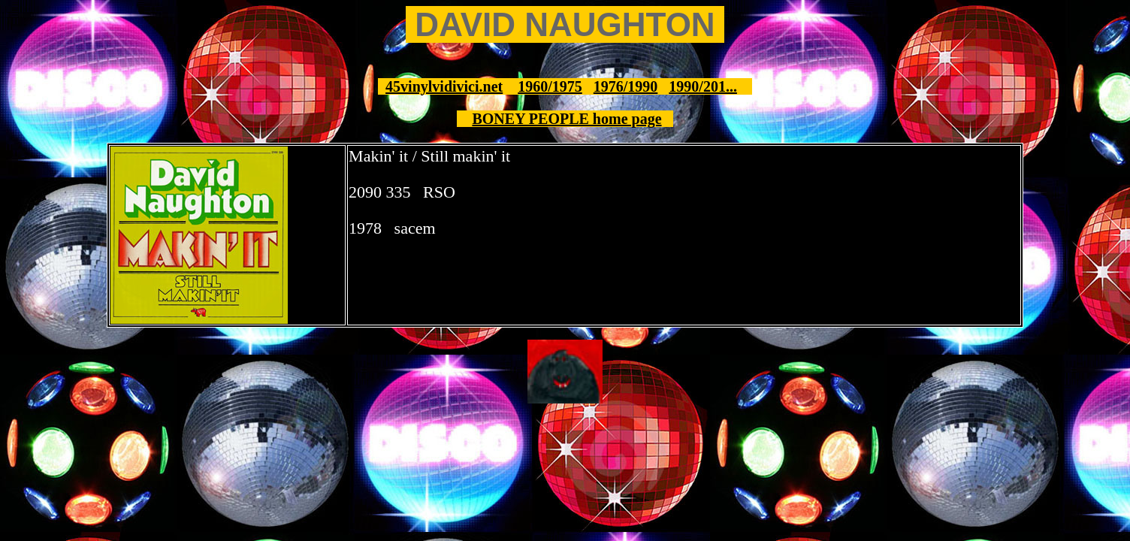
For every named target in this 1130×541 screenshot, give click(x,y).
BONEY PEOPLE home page (566, 118)
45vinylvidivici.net (444, 86)
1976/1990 (626, 86)
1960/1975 (550, 86)
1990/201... (703, 86)
